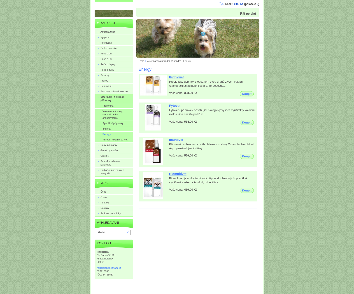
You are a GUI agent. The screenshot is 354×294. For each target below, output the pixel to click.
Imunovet (176, 140)
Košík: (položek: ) (242, 4)
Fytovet (174, 105)
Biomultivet (177, 174)
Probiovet (176, 77)
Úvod (141, 61)
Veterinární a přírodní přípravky (164, 61)
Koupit (247, 94)
